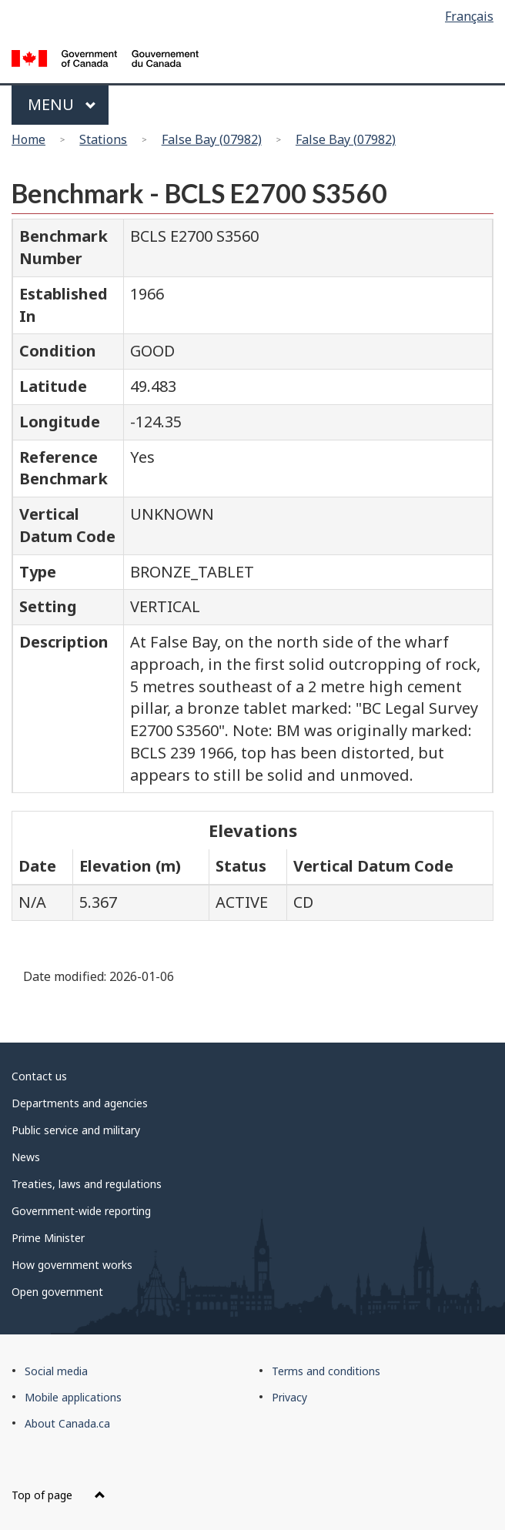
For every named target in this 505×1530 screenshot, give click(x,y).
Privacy (289, 1397)
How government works (72, 1264)
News (26, 1157)
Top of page (58, 1495)
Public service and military (76, 1130)
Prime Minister (48, 1237)
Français (469, 16)
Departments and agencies (80, 1103)
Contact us (39, 1076)
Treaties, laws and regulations (87, 1184)
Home (28, 139)
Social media (56, 1371)
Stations (103, 139)
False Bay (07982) (212, 139)
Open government (57, 1291)
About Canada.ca (67, 1423)
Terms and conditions (326, 1371)
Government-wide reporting (81, 1211)
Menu (62, 104)
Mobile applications (73, 1397)
